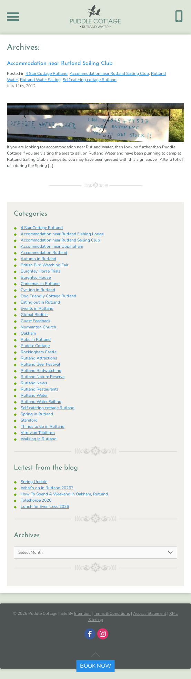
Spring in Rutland (37, 414)
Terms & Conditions (112, 613)
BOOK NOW (95, 666)
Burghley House (36, 277)
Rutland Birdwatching (41, 370)
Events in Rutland (37, 308)
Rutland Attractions (39, 358)
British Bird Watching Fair (44, 265)
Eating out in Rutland (40, 302)
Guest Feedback (35, 321)
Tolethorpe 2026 (36, 500)
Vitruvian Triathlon (38, 432)
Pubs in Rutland (36, 339)
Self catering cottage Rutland (90, 79)
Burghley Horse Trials (41, 271)
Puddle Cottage (35, 345)
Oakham (28, 333)
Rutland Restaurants (40, 389)
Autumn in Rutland (38, 259)
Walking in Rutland (39, 439)
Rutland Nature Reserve (42, 377)
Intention (82, 613)
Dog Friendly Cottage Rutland (48, 296)
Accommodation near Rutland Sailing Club (59, 63)
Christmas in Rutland (40, 283)
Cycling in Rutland (38, 290)
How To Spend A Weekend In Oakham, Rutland (64, 494)
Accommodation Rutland (44, 252)
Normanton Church (38, 327)
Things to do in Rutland (42, 426)
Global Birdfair (34, 314)
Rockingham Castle (39, 352)
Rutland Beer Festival (40, 364)
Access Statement (149, 613)
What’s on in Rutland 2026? (47, 488)
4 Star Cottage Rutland (47, 73)
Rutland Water (34, 395)
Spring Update (34, 481)
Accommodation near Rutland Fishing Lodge (62, 234)
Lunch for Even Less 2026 (45, 506)
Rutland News (34, 383)
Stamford (29, 420)
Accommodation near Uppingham (52, 246)
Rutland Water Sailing (40, 79)
